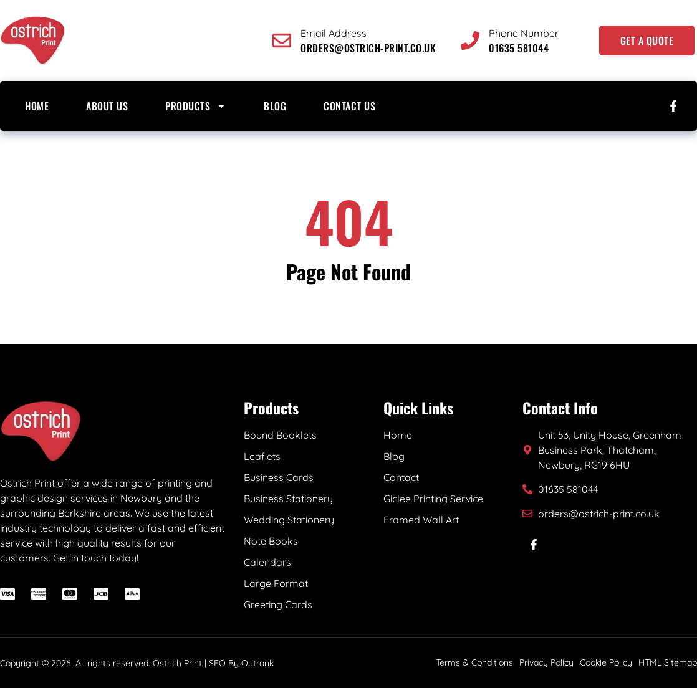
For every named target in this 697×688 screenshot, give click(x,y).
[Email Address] (281, 40)
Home (37, 105)
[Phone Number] (470, 40)
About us (107, 105)
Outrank (257, 663)
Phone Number (524, 33)
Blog (275, 105)
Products (195, 106)
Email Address (333, 33)
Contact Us (349, 105)
